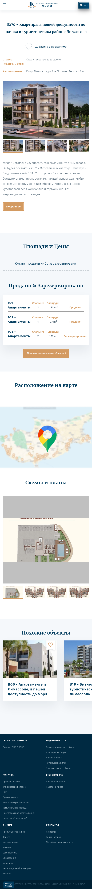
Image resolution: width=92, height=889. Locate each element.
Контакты (51, 832)
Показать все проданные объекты (45, 353)
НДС (5, 792)
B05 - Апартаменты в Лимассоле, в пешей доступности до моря (27, 689)
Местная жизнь (10, 842)
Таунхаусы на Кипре (56, 763)
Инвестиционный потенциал (17, 868)
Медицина (8, 863)
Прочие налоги (10, 797)
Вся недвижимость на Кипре (60, 747)
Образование (9, 858)
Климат (6, 837)
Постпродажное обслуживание (18, 813)
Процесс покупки (11, 781)
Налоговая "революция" (15, 818)
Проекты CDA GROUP (13, 747)
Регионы (7, 847)
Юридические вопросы (14, 787)
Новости (7, 873)
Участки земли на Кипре (58, 768)
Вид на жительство (55, 781)
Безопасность (10, 853)
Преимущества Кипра (14, 832)
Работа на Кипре (54, 787)
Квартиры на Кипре (56, 752)
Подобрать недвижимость (59, 842)
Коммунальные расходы (15, 808)
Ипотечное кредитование (16, 802)
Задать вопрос (53, 837)
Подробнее (13, 206)
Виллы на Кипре (54, 757)
